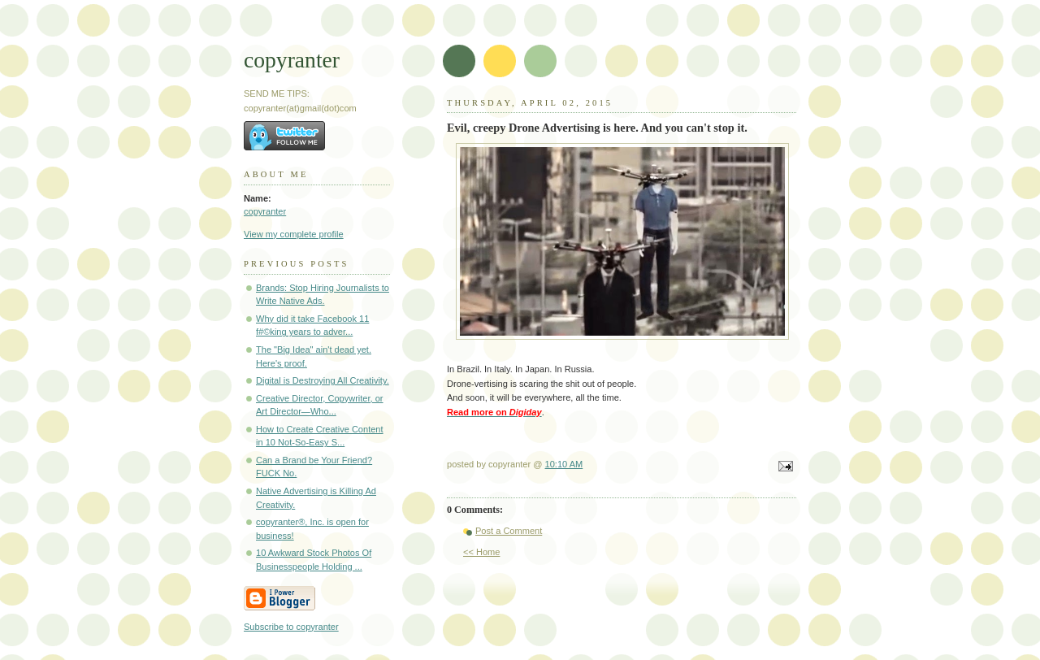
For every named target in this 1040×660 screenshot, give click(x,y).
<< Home (481, 552)
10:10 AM (564, 464)
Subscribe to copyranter (291, 627)
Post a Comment (508, 531)
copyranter (292, 59)
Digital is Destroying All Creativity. (322, 380)
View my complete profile (294, 234)
